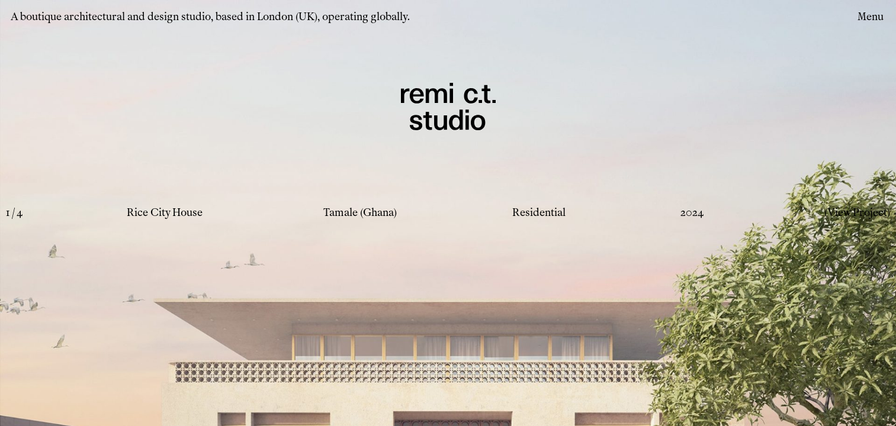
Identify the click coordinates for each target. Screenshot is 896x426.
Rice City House (165, 212)
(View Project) (857, 212)
